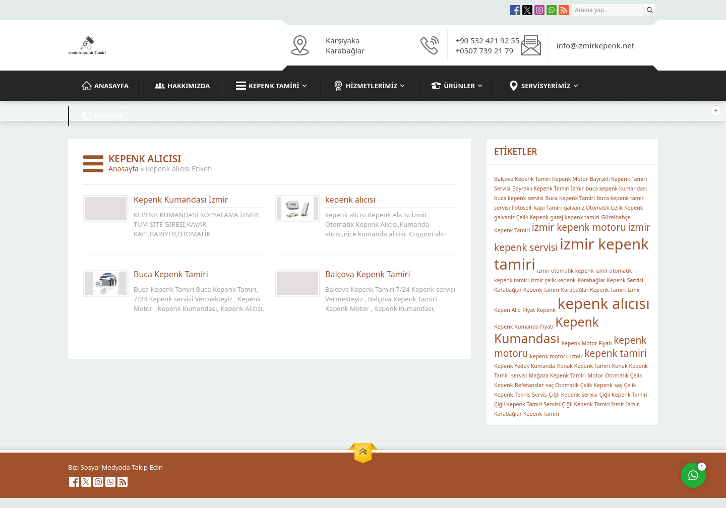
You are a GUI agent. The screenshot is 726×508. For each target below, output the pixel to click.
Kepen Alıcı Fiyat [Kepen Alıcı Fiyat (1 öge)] (514, 309)
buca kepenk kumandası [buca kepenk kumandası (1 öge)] (616, 188)
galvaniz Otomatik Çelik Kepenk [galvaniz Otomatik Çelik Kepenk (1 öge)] (603, 207)
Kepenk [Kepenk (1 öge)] (546, 309)
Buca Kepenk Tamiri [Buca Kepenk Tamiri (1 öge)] (570, 198)
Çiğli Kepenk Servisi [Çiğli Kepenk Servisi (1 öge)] (573, 394)
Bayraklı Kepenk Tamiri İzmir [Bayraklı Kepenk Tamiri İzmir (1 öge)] (548, 188)
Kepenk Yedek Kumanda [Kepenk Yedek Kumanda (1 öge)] (524, 365)
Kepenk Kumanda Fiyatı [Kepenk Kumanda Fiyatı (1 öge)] (524, 326)
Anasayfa (123, 168)
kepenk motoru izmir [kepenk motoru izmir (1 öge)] (556, 356)
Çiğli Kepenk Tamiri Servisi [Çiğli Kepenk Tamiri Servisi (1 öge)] (527, 404)
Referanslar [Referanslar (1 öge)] (529, 385)
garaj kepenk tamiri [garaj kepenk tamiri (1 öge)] (575, 217)
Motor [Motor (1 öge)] (595, 375)
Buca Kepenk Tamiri (171, 274)
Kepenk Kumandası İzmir (181, 199)
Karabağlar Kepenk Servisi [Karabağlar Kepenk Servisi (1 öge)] (610, 280)
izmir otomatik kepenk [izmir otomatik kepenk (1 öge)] (565, 270)
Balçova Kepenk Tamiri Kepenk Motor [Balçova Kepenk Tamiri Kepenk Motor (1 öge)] (541, 178)
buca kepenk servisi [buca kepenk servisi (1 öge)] (518, 198)
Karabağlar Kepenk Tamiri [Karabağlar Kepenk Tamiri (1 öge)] (526, 289)
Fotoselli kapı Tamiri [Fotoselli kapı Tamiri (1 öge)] (537, 207)
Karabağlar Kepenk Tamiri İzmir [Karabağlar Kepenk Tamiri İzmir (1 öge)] (600, 289)
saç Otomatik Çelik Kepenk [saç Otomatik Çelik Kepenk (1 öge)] (579, 385)
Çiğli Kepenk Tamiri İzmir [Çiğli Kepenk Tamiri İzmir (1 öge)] (593, 404)
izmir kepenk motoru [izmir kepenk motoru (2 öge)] (579, 227)
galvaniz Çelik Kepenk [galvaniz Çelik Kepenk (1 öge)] (521, 217)
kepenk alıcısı (350, 199)
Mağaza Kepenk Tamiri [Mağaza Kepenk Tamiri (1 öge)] (557, 375)
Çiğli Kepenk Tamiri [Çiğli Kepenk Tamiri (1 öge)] (623, 394)
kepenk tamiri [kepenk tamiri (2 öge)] (615, 353)
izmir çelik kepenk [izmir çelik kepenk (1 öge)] (553, 280)
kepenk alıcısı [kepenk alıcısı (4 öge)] (604, 303)
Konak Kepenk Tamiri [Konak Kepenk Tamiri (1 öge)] (583, 365)
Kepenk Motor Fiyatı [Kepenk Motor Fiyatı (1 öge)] (586, 343)
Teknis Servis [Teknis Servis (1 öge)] (531, 394)
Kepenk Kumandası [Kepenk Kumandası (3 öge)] (546, 330)
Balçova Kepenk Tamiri (367, 274)
